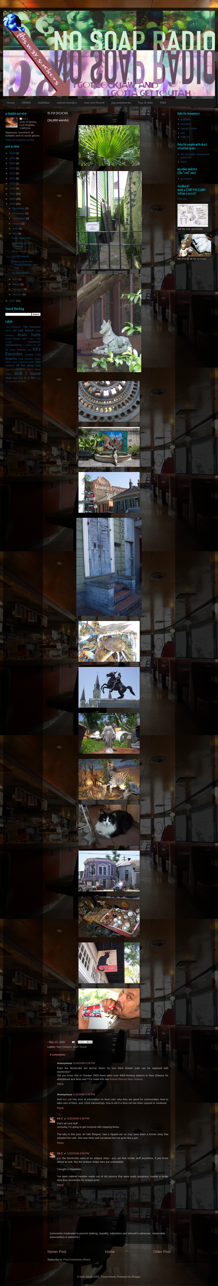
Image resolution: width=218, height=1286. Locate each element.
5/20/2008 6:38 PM (78, 1118)
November (19, 213)
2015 (12, 193)
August (17, 223)
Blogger (136, 1276)
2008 (12, 203)
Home (11, 102)
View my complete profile (19, 139)
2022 (12, 173)
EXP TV (185, 137)
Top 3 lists (145, 102)
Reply (60, 1083)
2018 (12, 183)
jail (29, 349)
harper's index (189, 128)
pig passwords (121, 102)
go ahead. (186, 178)
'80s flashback (32, 326)
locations (186, 124)
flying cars (20, 338)
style (8, 378)
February (18, 289)
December (19, 208)
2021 (12, 178)
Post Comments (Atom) (76, 1259)
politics (20, 369)
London (29, 354)
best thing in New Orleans (22, 245)
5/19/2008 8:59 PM (84, 1063)
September (19, 218)
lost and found (94, 102)
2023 (12, 168)
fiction (8, 338)
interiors (21, 349)
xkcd (183, 161)
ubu (183, 132)
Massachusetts (26, 362)
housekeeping (13, 345)
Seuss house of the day (25, 251)
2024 (12, 163)
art (15, 330)
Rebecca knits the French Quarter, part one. (24, 264)
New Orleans (64, 1046)
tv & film (30, 378)
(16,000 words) (20, 256)
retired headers (67, 102)
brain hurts (29, 334)
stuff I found (80, 1046)
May (15, 233)
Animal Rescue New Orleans (126, 1079)
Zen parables (19, 381)
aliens (8, 330)
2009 (12, 198)
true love (18, 378)
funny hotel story (21, 238)
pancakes (9, 369)
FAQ (163, 102)
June (16, 228)
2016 (12, 188)
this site (67, 1099)
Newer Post (56, 1252)
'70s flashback (13, 327)
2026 (12, 153)
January (17, 294)
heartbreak (34, 341)
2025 (12, 158)
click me (182, 198)
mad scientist (25, 358)
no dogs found (20, 272)
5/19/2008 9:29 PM (84, 1094)
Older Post (162, 1252)
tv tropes (186, 119)
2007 (12, 300)
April (16, 279)
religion (29, 369)
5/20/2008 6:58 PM (78, 1153)
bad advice (26, 330)
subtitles (43, 102)
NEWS (26, 102)
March (16, 284)
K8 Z (60, 1118)
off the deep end (28, 365)
